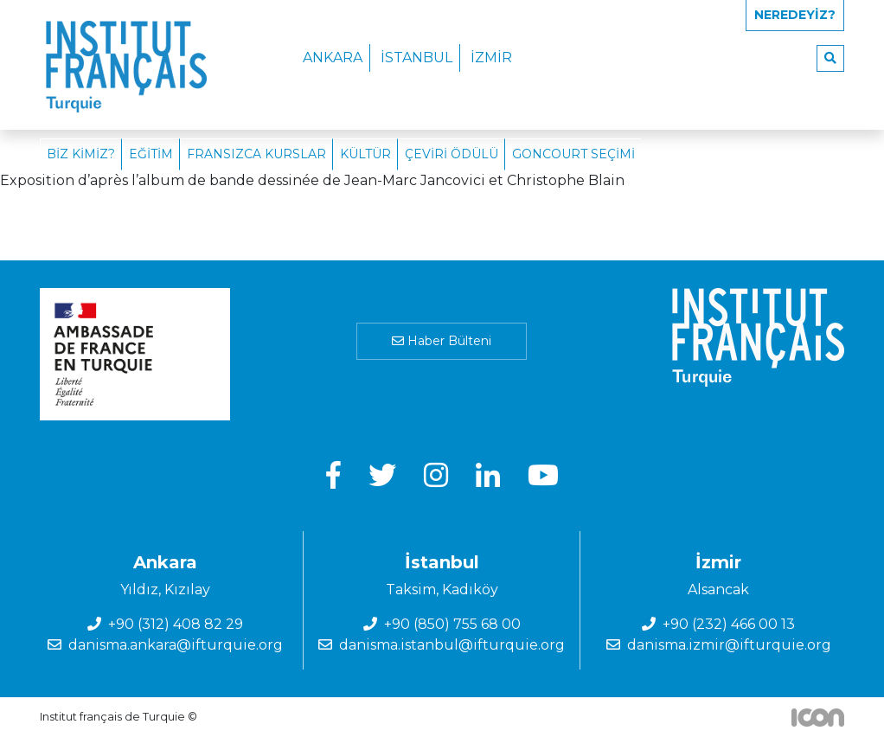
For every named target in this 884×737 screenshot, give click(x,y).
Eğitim (151, 154)
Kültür (365, 154)
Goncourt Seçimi (573, 154)
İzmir (491, 57)
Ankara (332, 57)
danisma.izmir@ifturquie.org (729, 645)
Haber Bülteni (441, 341)
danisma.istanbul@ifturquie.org (452, 645)
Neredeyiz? (795, 14)
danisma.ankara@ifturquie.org (175, 645)
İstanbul (416, 57)
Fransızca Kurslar (256, 154)
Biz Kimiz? (81, 154)
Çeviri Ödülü (451, 154)
